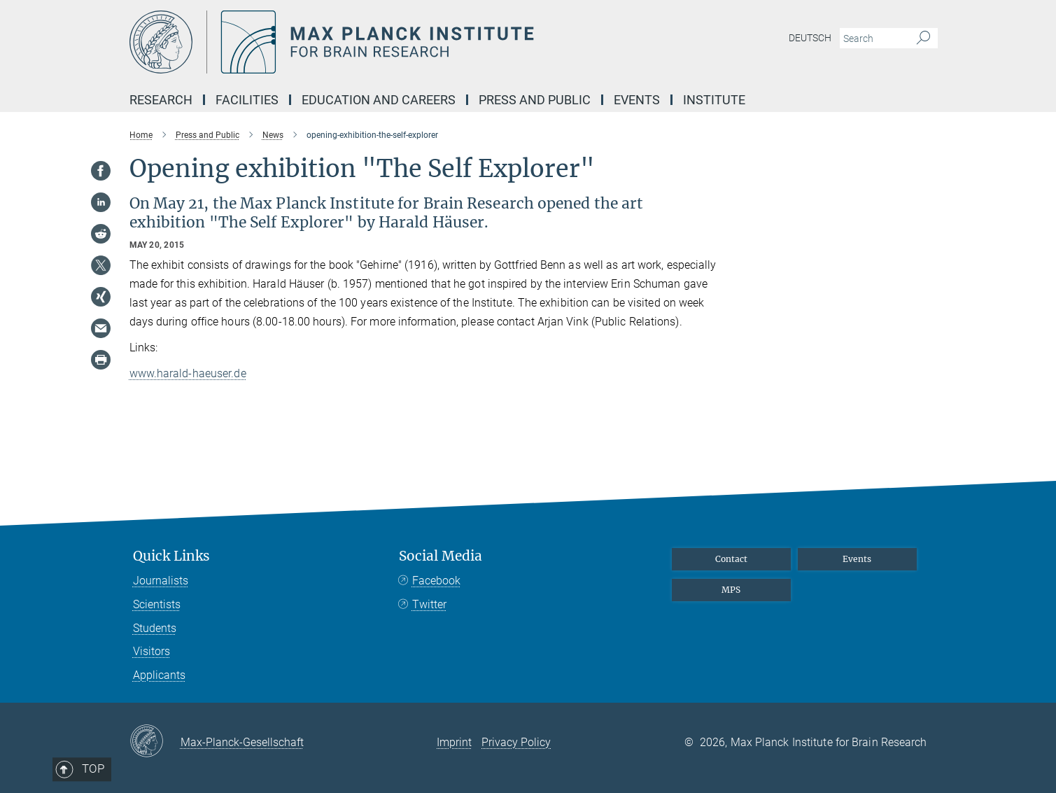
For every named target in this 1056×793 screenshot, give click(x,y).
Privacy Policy (516, 742)
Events (857, 559)
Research (160, 99)
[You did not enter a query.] (873, 38)
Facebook (436, 580)
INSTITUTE (714, 99)
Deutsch (810, 37)
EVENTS (637, 99)
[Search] (923, 38)
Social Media (440, 556)
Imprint (454, 742)
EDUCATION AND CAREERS (379, 99)
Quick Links (171, 556)
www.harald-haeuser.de (187, 373)
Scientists (157, 604)
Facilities (247, 99)
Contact (731, 559)
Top (171, 498)
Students (154, 628)
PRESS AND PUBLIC (535, 99)
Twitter (429, 604)
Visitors (151, 651)
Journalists (160, 580)
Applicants (159, 675)
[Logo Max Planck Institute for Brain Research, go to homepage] (391, 41)
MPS (730, 589)
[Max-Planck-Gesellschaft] (155, 742)
